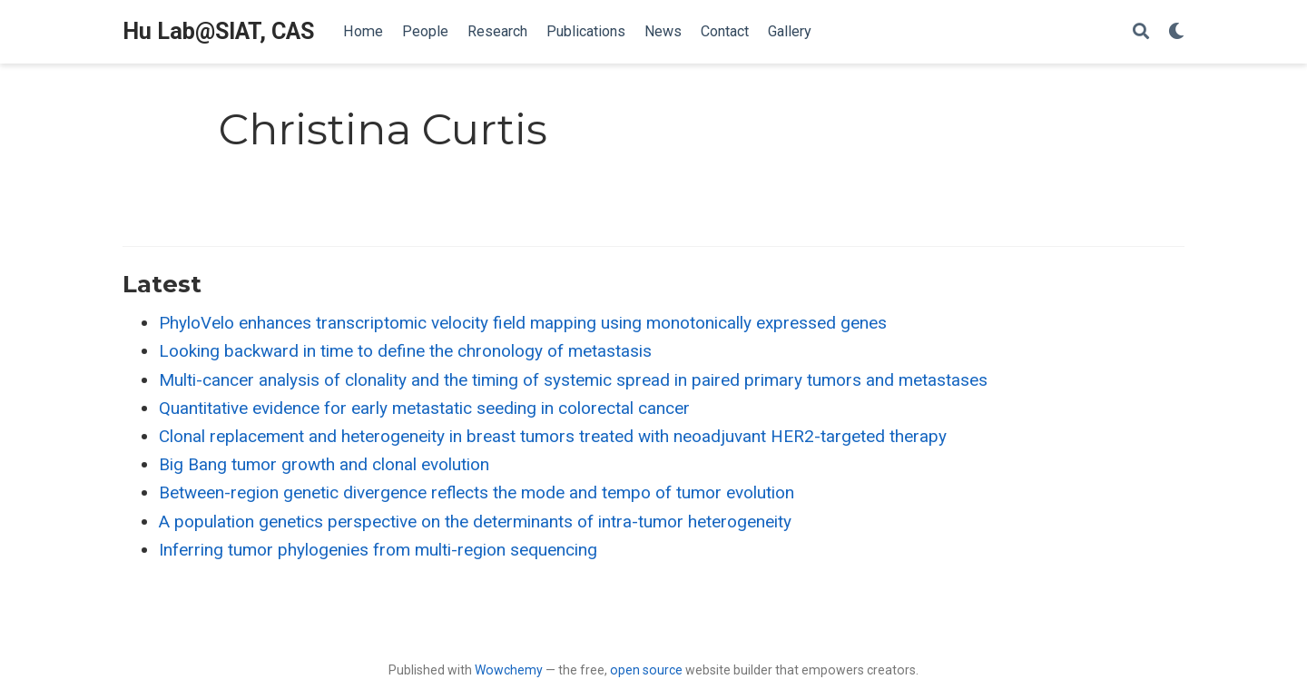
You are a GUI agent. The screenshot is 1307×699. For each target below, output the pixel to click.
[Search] (1141, 32)
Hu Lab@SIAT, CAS (218, 31)
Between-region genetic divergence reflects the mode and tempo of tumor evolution (476, 492)
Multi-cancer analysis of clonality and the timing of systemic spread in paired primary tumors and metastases (573, 379)
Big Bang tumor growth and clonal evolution (324, 464)
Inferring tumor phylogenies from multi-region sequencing (378, 549)
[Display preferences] (1176, 32)
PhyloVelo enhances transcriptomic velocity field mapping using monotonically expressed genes (523, 322)
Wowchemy (509, 670)
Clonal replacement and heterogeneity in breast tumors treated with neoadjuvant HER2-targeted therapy (553, 436)
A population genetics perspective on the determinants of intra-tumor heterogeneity (475, 521)
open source (646, 670)
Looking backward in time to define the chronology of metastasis (405, 350)
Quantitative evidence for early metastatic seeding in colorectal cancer (424, 408)
